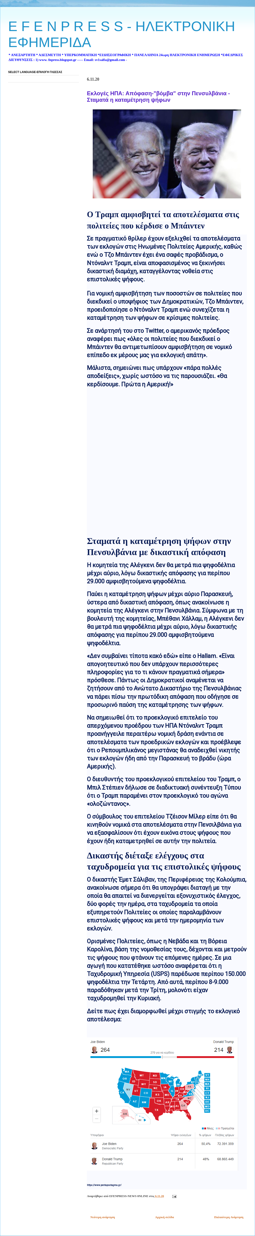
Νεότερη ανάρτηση (102, 1217)
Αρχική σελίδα (164, 1217)
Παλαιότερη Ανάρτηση (228, 1217)
